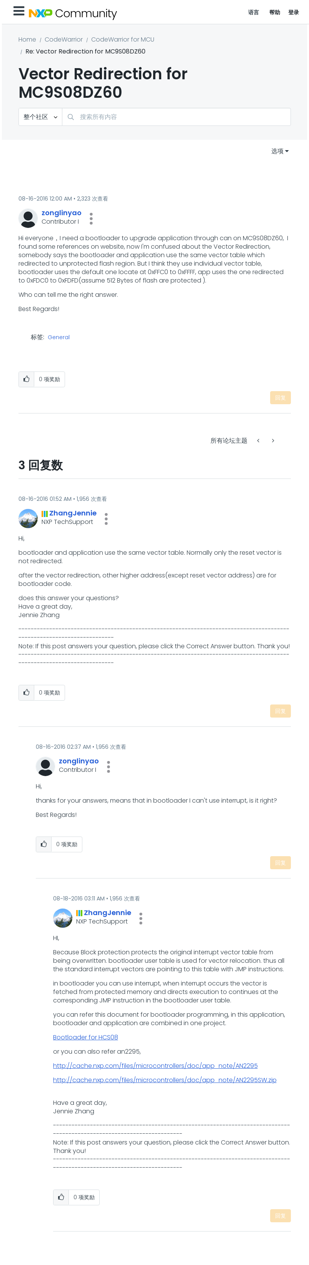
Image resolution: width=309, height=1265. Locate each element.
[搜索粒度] (40, 116)
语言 (253, 12)
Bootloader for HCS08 (85, 1037)
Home (27, 39)
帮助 (275, 12)
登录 (293, 12)
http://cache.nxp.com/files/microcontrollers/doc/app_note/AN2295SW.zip (165, 1080)
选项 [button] (277, 151)
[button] (91, 218)
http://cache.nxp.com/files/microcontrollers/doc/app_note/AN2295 (155, 1065)
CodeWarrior (64, 39)
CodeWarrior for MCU (122, 39)
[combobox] (176, 117)
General (59, 337)
